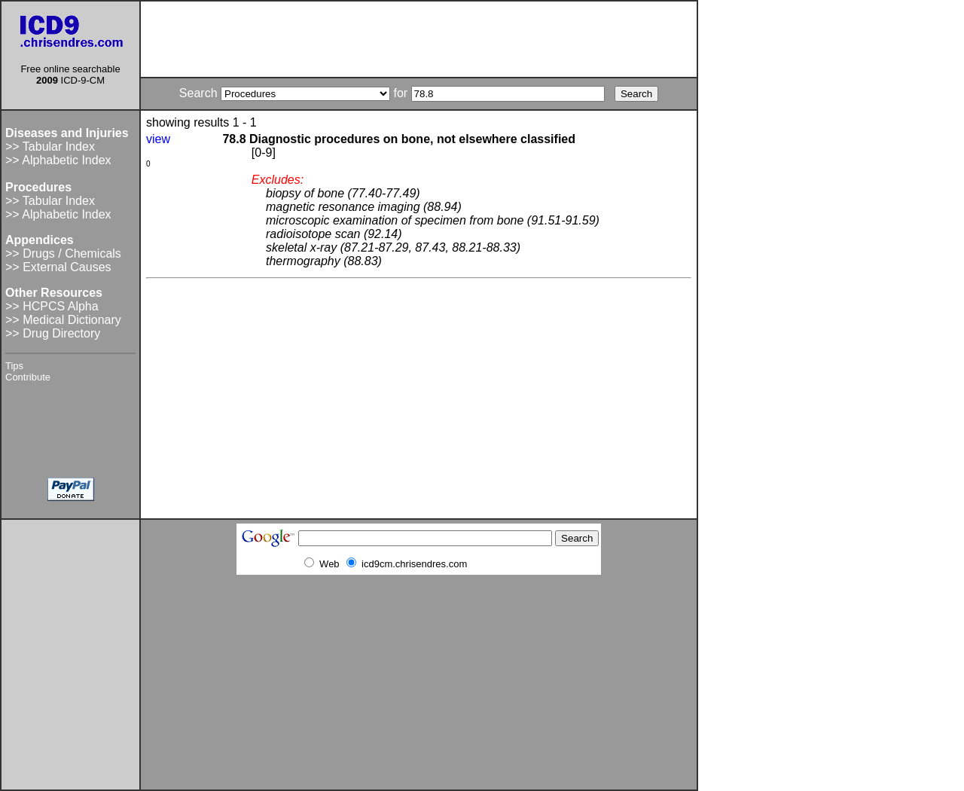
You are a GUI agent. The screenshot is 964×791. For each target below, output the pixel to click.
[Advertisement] (419, 39)
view (158, 139)
